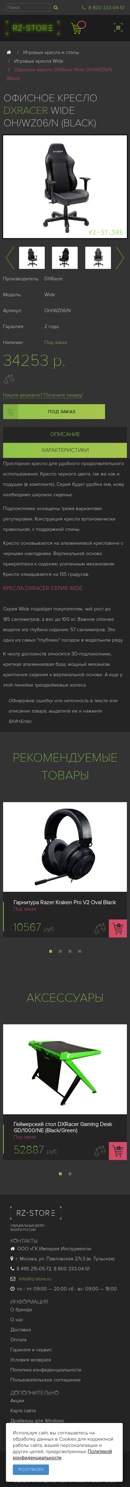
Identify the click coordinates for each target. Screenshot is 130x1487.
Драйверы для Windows (37, 1421)
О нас (16, 1320)
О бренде (21, 1310)
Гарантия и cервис (31, 1350)
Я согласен (30, 1469)
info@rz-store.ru (30, 1279)
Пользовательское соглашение (45, 1380)
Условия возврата (30, 1360)
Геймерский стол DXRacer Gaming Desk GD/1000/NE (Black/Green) (63, 1127)
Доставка (20, 1330)
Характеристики (65, 450)
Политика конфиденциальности (45, 1370)
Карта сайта (23, 1411)
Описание (65, 434)
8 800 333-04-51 (106, 8)
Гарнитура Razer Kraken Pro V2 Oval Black (65, 902)
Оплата (18, 1340)
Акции (17, 1401)
